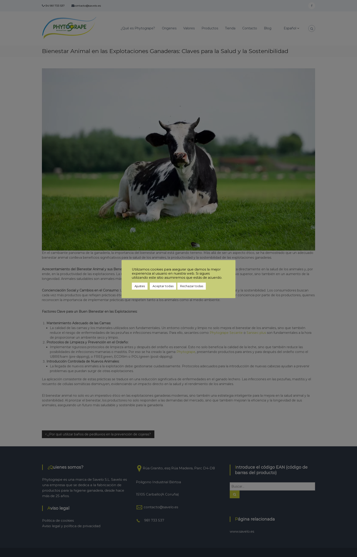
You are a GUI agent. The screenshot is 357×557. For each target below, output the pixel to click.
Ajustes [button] (140, 286)
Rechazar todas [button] (191, 286)
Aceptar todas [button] (163, 286)
